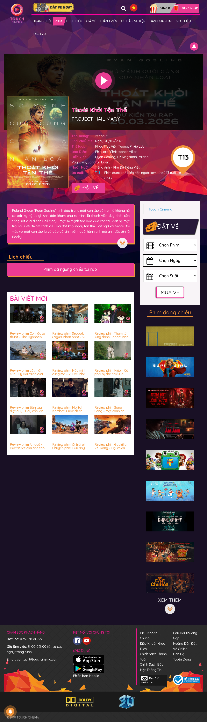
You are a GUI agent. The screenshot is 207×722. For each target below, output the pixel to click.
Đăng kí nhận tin (150, 680)
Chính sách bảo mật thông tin (152, 667)
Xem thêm (122, 243)
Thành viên (108, 21)
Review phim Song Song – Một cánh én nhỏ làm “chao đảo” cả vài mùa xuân (111, 412)
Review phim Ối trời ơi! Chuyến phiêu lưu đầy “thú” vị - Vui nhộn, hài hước (69, 449)
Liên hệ (178, 654)
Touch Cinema (160, 209)
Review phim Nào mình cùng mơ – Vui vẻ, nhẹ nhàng (69, 374)
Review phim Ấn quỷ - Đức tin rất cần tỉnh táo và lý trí (27, 448)
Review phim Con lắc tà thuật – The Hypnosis (27, 335)
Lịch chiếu (74, 21)
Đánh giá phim (161, 21)
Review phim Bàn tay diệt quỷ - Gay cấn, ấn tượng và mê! (26, 411)
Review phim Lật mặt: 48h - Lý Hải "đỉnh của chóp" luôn (26, 374)
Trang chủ (42, 21)
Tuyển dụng (182, 659)
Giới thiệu (183, 21)
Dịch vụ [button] (40, 34)
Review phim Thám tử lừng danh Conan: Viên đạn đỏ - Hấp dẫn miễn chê (111, 338)
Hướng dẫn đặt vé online (185, 646)
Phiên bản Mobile (86, 676)
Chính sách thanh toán (153, 656)
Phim (58, 21)
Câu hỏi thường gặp (185, 635)
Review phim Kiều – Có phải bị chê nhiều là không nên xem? (111, 374)
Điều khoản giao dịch (152, 646)
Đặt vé (86, 188)
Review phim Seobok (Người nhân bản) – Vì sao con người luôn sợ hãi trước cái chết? (69, 338)
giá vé (91, 21)
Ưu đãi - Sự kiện (133, 21)
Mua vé (170, 292)
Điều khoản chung (148, 635)
